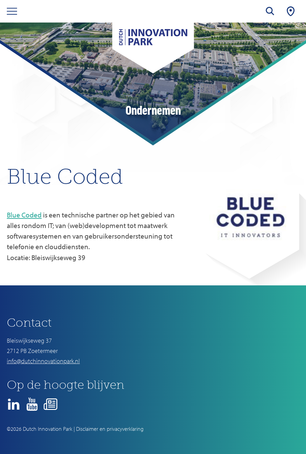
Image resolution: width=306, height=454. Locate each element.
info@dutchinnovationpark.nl (43, 361)
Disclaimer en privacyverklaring (110, 428)
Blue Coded (24, 214)
